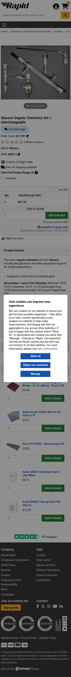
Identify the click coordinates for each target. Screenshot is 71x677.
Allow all (35, 356)
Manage (35, 373)
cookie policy (50, 348)
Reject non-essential (35, 364)
